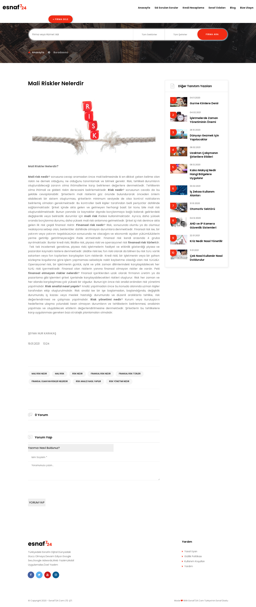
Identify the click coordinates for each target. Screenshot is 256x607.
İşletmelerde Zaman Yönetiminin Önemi (204, 120)
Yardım (188, 567)
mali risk (60, 373)
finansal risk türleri (131, 373)
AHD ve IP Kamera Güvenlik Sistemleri (203, 228)
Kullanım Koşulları (194, 562)
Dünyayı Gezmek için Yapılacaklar (204, 138)
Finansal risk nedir (102, 373)
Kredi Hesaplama (193, 7)
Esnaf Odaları (217, 7)
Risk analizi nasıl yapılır (89, 381)
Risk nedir (78, 373)
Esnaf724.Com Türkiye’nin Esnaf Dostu (208, 601)
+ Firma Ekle (60, 19)
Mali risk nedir (39, 373)
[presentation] (54, 489)
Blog (233, 7)
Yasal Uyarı (190, 552)
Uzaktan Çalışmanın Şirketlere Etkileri (204, 156)
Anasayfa (144, 7)
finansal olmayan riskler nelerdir (50, 381)
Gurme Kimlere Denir (204, 103)
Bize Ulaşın (246, 7)
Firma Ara (212, 34)
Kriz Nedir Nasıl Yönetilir (206, 244)
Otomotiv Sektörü (202, 211)
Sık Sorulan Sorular (166, 7)
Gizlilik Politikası (193, 557)
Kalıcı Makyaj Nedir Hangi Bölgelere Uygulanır (203, 176)
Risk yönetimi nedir (120, 381)
